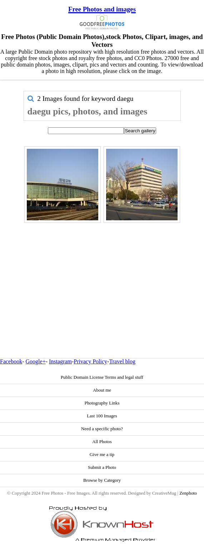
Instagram (60, 361)
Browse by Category (102, 480)
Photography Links (102, 403)
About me (102, 390)
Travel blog (122, 361)
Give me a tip (102, 454)
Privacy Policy (90, 361)
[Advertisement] (102, 275)
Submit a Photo (102, 467)
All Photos (101, 441)
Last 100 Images (102, 415)
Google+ (36, 361)
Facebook (11, 361)
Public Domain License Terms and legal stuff (102, 377)
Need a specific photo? (102, 428)
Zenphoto (188, 493)
